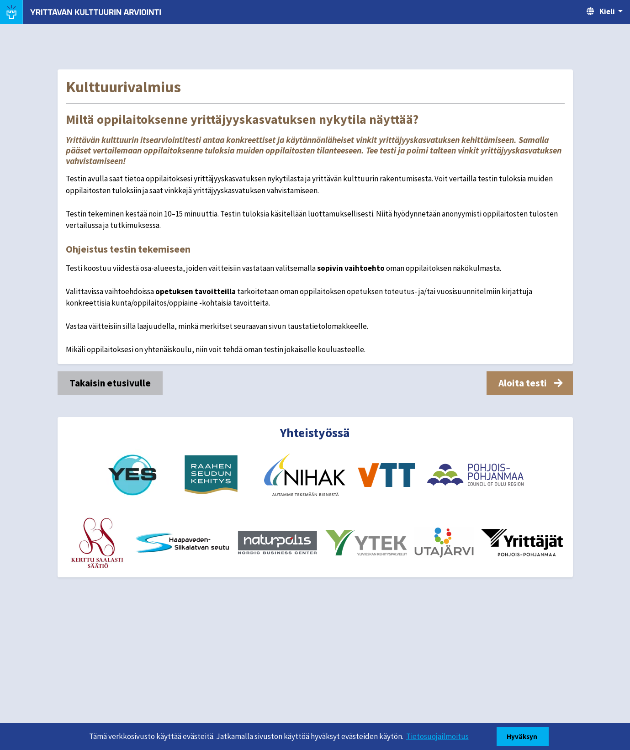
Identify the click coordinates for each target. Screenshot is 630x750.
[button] (530, 383)
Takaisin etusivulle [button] (110, 383)
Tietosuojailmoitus (437, 736)
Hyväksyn (523, 736)
